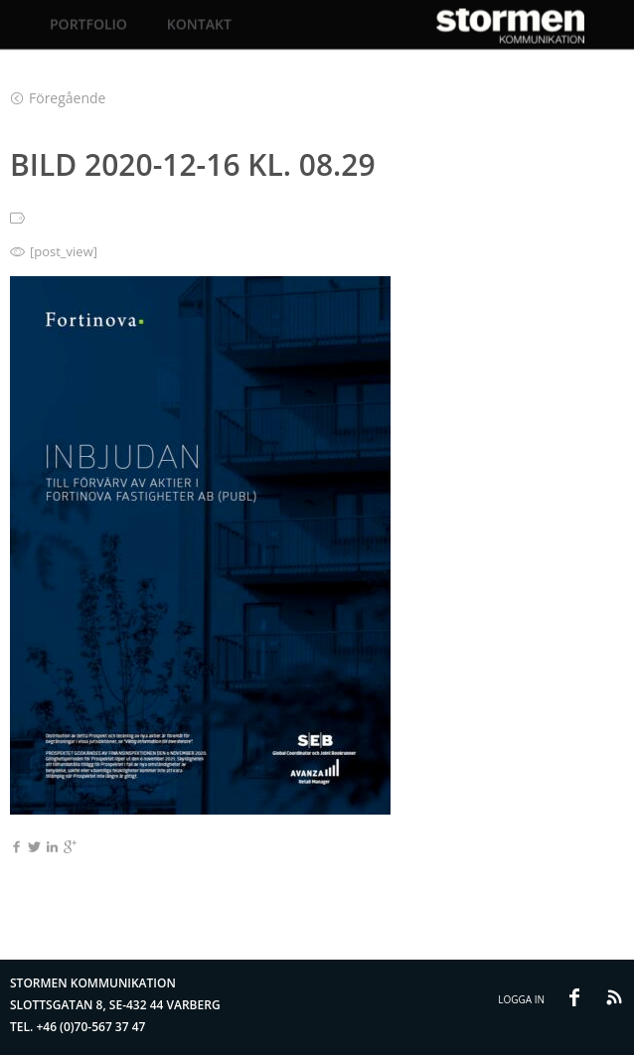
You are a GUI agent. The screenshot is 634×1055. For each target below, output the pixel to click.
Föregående (58, 97)
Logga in (521, 999)
